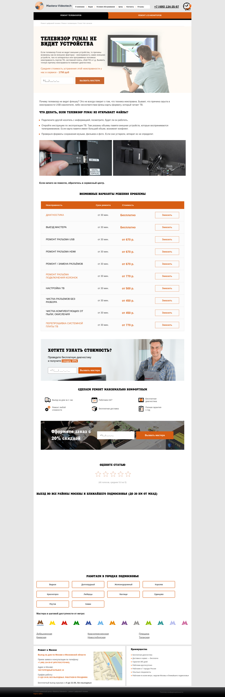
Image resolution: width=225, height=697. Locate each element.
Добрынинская (44, 634)
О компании (80, 7)
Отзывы (140, 7)
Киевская (41, 637)
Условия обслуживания (105, 7)
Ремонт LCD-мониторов (149, 15)
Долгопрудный (88, 584)
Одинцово (159, 594)
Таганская (144, 637)
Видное (52, 584)
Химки (88, 604)
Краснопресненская (98, 634)
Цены (121, 7)
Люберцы (88, 594)
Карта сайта (38, 694)
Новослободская (96, 637)
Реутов (53, 604)
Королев (159, 584)
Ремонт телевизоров (70, 15)
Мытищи (123, 594)
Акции (90, 7)
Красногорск (52, 594)
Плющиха (144, 634)
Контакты (130, 7)
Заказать (167, 215)
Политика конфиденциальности (171, 692)
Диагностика (55, 215)
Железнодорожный (123, 584)
